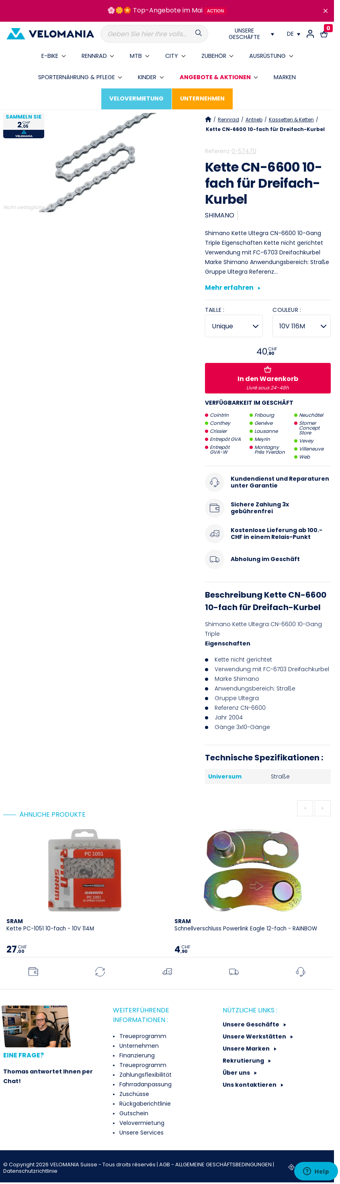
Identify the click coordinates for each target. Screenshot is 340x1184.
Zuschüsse (133, 1094)
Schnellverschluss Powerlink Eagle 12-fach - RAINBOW (245, 925)
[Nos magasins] (247, 34)
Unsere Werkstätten (255, 1036)
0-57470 (243, 151)
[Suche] (154, 34)
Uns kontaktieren (250, 1085)
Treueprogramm (142, 1036)
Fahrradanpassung (145, 1084)
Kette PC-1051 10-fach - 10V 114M (50, 925)
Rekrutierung (244, 1060)
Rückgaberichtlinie (144, 1104)
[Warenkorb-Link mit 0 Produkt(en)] (324, 34)
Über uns (237, 1072)
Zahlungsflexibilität (145, 1075)
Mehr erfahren (232, 288)
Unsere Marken (247, 1048)
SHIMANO (219, 215)
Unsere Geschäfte (252, 1024)
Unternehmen (138, 1046)
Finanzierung (136, 1055)
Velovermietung (141, 1123)
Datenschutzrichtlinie (30, 1171)
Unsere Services (141, 1133)
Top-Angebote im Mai (168, 10)
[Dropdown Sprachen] (293, 34)
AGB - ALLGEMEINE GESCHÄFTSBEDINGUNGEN (216, 1164)
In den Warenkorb (268, 378)
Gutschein (133, 1113)
